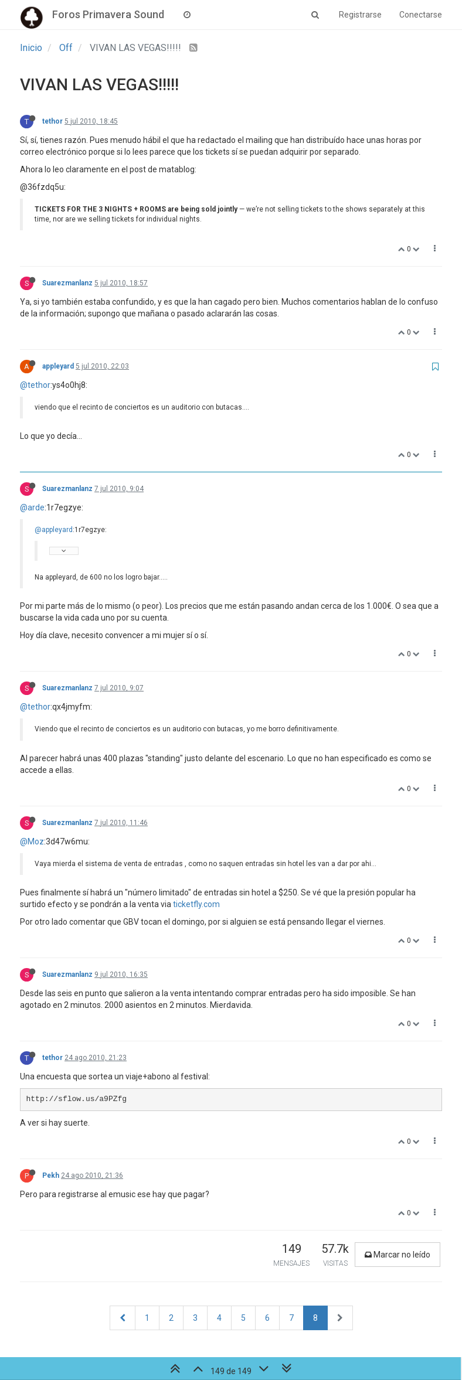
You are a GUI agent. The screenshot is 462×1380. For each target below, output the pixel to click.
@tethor (35, 385)
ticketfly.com (196, 904)
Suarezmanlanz (67, 283)
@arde (32, 507)
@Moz (32, 841)
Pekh (50, 1175)
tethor (52, 121)
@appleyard (54, 530)
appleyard (58, 366)
